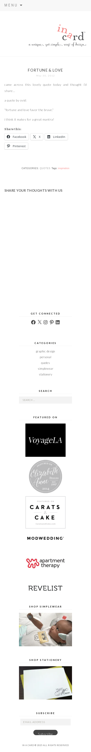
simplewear (45, 368)
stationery (45, 374)
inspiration (63, 168)
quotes (45, 168)
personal (45, 357)
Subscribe (45, 733)
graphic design (45, 351)
